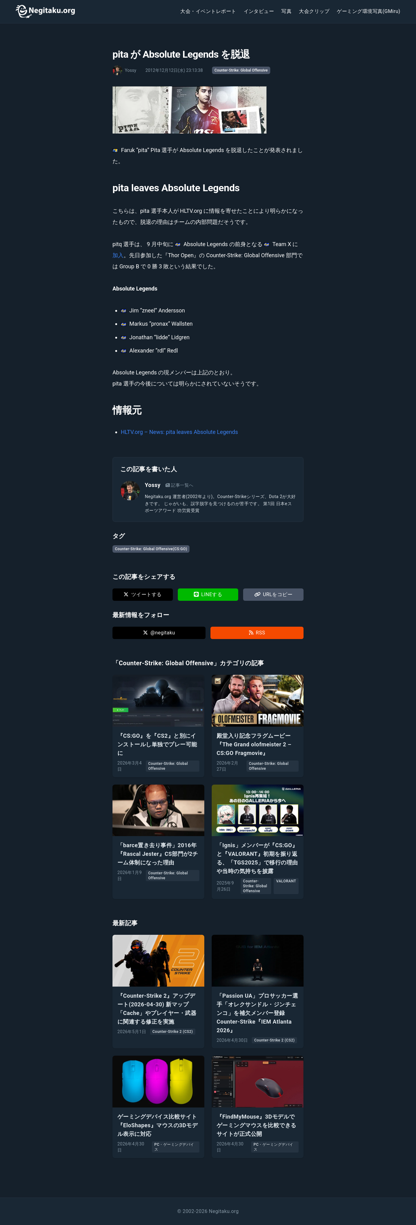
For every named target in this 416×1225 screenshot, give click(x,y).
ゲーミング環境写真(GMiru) (368, 11)
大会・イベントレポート (208, 11)
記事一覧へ (179, 485)
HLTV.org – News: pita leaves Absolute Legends (179, 432)
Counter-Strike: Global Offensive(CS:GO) (151, 549)
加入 (118, 255)
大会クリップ (314, 11)
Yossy (153, 485)
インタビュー (259, 11)
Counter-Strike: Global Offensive (241, 70)
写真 (286, 11)
